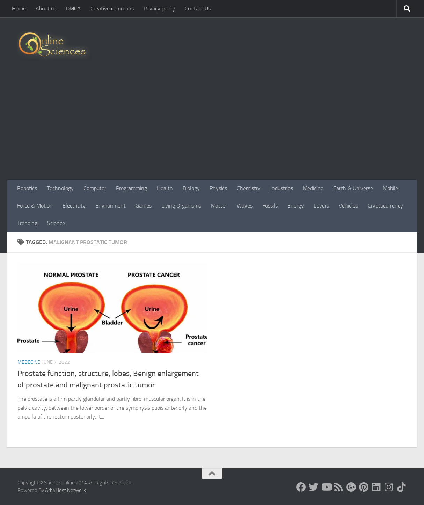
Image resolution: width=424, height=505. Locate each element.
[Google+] (351, 487)
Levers (321, 205)
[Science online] (301, 487)
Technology (60, 188)
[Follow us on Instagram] (389, 487)
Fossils (270, 205)
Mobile (390, 188)
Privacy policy (159, 8)
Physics (218, 188)
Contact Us (198, 8)
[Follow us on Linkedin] (376, 487)
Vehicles (348, 205)
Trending (27, 223)
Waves (245, 205)
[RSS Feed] (339, 487)
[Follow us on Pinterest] (364, 487)
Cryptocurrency (385, 205)
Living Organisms (181, 205)
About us (46, 8)
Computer (94, 188)
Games (144, 205)
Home (19, 8)
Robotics (27, 188)
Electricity (74, 205)
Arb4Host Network (65, 490)
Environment (110, 205)
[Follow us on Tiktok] (402, 487)
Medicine (313, 188)
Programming (131, 188)
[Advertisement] (212, 127)
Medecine (28, 362)
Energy (295, 205)
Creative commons (112, 8)
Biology (191, 188)
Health (165, 188)
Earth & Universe (353, 188)
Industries (281, 188)
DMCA (73, 8)
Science (56, 223)
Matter (219, 205)
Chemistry (249, 188)
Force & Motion (35, 205)
